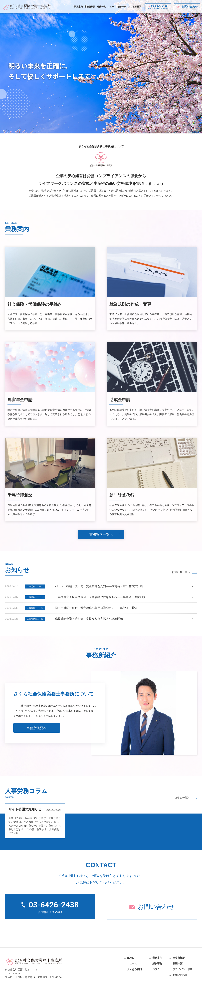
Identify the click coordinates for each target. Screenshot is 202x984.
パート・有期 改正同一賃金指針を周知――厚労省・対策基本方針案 (99, 586)
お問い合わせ (156, 906)
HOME (130, 957)
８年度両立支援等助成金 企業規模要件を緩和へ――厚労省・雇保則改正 (101, 597)
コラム (156, 969)
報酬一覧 (101, 6)
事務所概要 (89, 6)
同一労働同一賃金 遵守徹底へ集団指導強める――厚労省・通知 (96, 608)
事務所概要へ (37, 741)
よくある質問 (134, 6)
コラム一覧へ (182, 797)
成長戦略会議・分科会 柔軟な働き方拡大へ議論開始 (89, 618)
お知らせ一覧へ (181, 572)
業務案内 (78, 6)
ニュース (111, 6)
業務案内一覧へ (101, 534)
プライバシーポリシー (185, 969)
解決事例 (122, 6)
